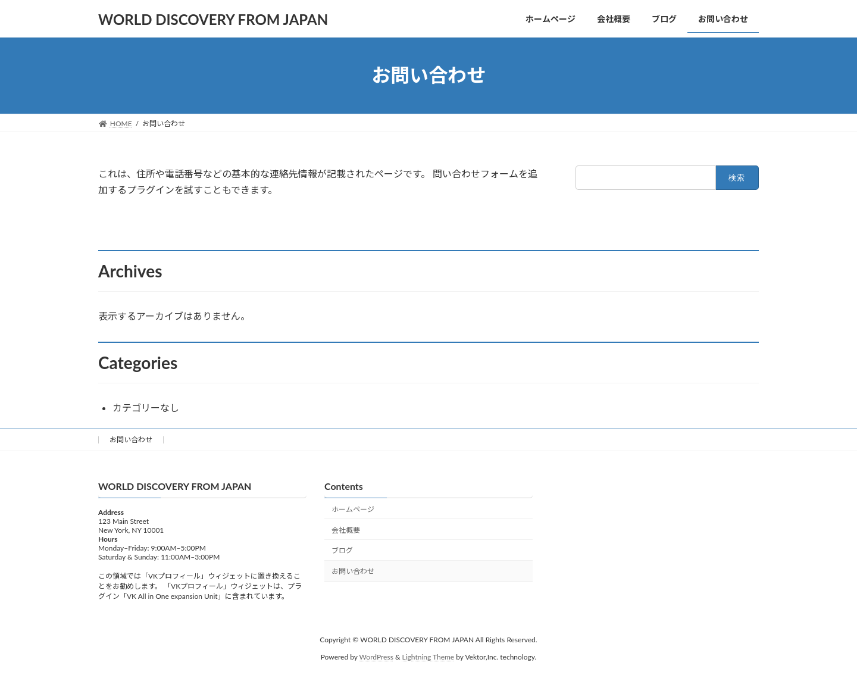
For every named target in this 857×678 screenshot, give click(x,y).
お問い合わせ (131, 439)
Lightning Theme (428, 656)
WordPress (376, 656)
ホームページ (352, 509)
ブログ (342, 550)
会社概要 (345, 530)
